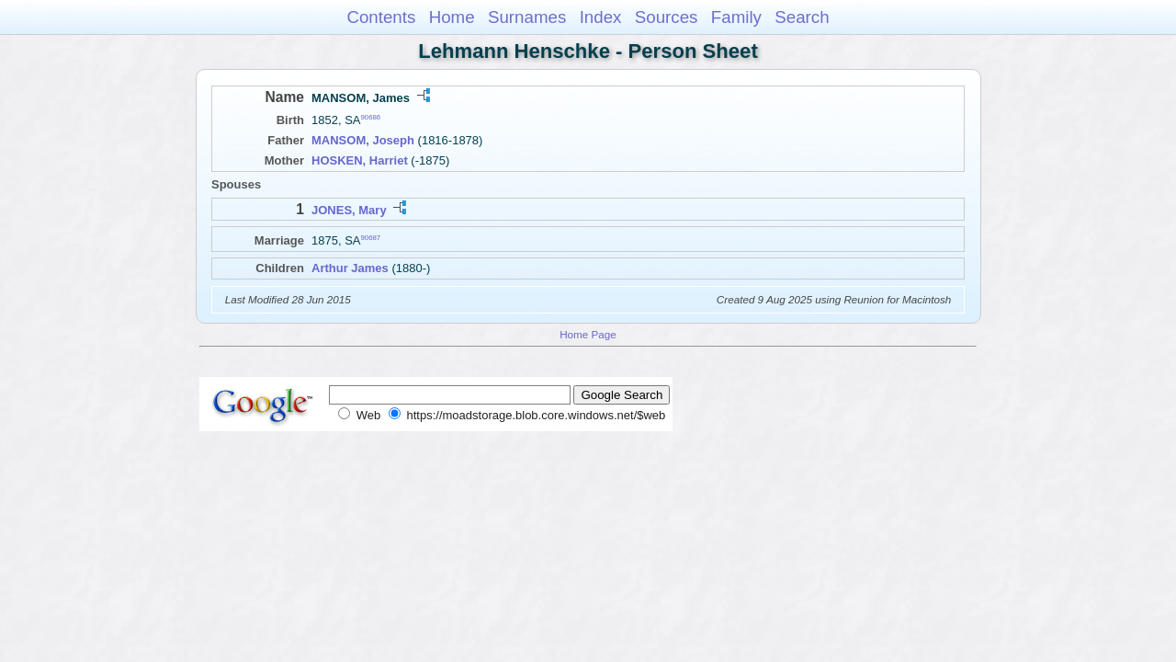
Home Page (588, 334)
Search (802, 17)
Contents (380, 17)
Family (736, 17)
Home (452, 17)
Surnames (527, 17)
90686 (371, 117)
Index (601, 17)
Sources (666, 17)
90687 (371, 237)
